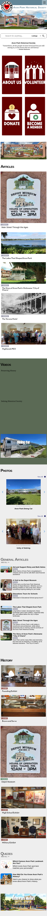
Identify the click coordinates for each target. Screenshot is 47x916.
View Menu (23, 447)
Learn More (23, 151)
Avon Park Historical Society (29, 7)
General (5, 224)
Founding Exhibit (9, 691)
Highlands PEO (9, 348)
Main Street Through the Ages (15, 227)
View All (40, 477)
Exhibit (5, 688)
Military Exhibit (9, 842)
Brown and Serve (9, 721)
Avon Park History (23, 898)
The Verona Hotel (9, 318)
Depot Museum (8, 782)
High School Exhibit (10, 812)
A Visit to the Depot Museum (24, 580)
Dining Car (23, 442)
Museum (4, 779)
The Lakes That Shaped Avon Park (17, 258)
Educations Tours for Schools (25, 594)
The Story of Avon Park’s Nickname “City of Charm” (20, 289)
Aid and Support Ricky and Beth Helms (29, 567)
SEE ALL (5, 562)
